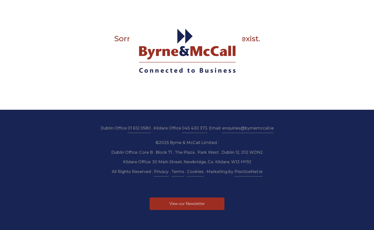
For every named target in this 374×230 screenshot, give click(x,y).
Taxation (156, 8)
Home (91, 8)
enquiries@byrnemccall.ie (248, 128)
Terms (177, 171)
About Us (112, 8)
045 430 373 (194, 128)
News (248, 8)
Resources (180, 8)
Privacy (161, 171)
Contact (281, 8)
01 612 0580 (139, 128)
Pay (263, 8)
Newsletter (206, 8)
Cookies (195, 171)
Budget (229, 8)
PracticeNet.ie (248, 171)
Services (135, 8)
